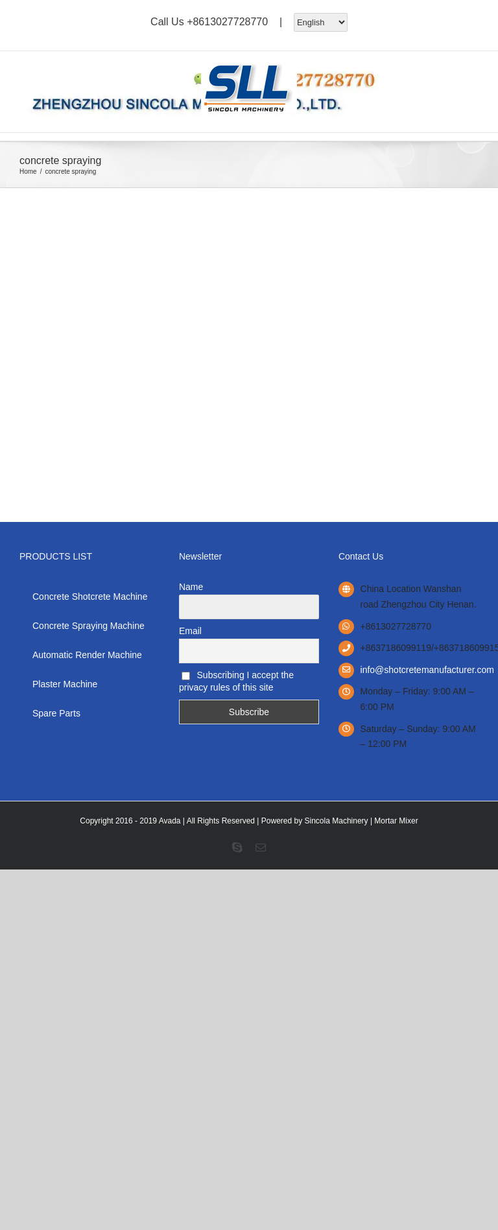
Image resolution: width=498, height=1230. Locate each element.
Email (190, 631)
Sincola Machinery (336, 820)
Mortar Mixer (396, 820)
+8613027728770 (227, 21)
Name (191, 587)
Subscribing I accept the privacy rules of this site (236, 681)
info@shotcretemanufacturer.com (420, 670)
